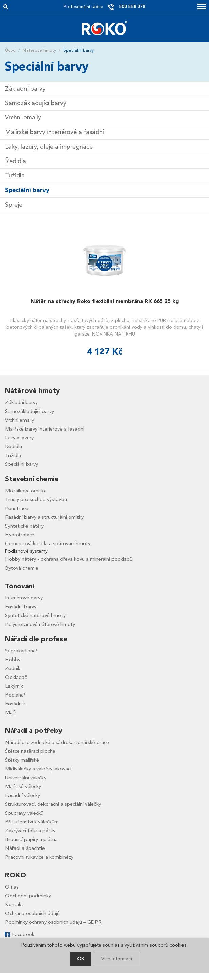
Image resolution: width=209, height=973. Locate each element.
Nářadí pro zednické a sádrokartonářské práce (57, 742)
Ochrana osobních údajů (32, 913)
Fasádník (15, 703)
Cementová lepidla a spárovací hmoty (47, 543)
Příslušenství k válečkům (32, 821)
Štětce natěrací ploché (30, 751)
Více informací (116, 959)
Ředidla (15, 161)
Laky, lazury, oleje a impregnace (49, 146)
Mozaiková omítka (26, 490)
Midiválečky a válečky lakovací (38, 768)
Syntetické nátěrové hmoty (35, 615)
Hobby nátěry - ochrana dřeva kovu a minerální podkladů (69, 559)
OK (80, 959)
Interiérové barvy (24, 597)
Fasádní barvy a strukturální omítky (44, 517)
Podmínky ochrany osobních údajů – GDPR (53, 922)
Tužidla (15, 175)
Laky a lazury (19, 437)
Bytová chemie (21, 568)
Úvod (10, 50)
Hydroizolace (19, 534)
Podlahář (15, 694)
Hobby (12, 659)
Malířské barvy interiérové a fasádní (54, 132)
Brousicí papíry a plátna (31, 839)
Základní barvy (25, 88)
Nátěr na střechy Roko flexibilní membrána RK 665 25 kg (105, 301)
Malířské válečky (23, 786)
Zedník (12, 668)
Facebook (23, 934)
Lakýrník (14, 686)
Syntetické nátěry (24, 525)
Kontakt (14, 904)
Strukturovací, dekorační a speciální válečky (53, 804)
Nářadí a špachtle (25, 848)
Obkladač (16, 677)
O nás (12, 886)
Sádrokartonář (21, 650)
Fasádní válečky (22, 795)
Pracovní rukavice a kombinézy (39, 857)
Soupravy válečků (24, 812)
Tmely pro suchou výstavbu (36, 499)
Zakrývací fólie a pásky (30, 830)
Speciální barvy (27, 190)
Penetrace (16, 508)
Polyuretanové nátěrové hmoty (40, 624)
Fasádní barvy (20, 606)
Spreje (13, 205)
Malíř (10, 712)
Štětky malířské (22, 760)
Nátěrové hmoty (39, 50)
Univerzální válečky (25, 777)
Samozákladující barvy (35, 103)
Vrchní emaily (23, 117)
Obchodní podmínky (28, 895)
